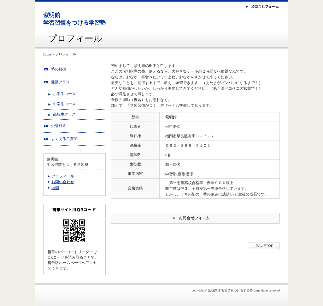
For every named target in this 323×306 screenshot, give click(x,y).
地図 (55, 188)
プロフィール (62, 176)
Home (47, 54)
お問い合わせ (62, 182)
